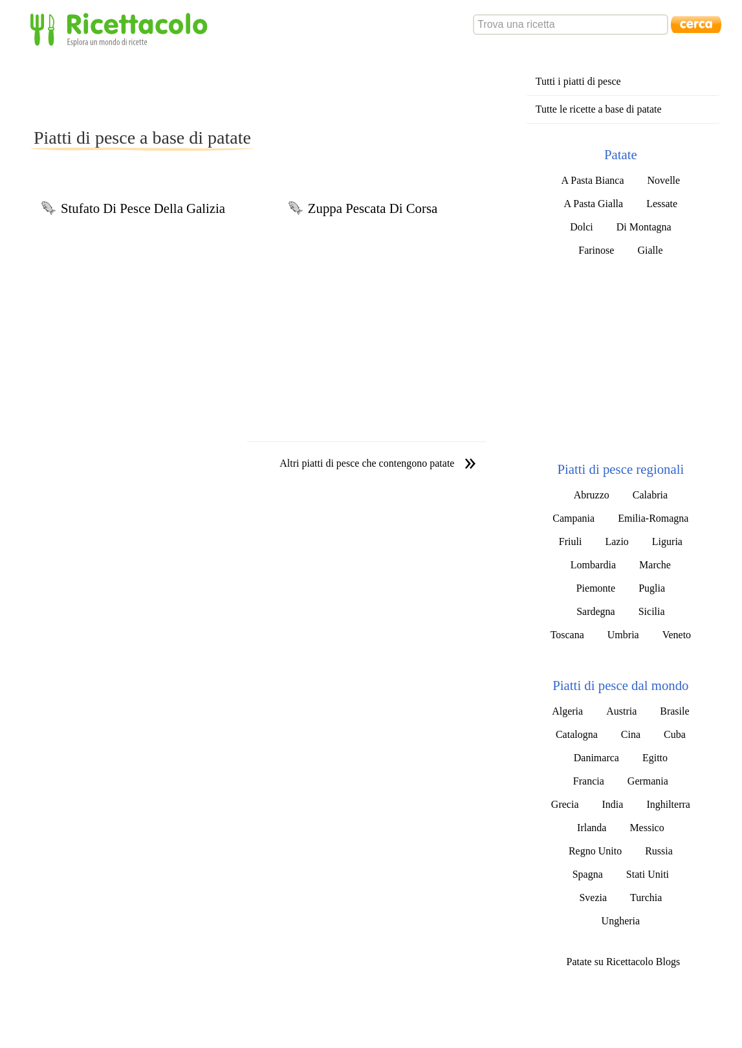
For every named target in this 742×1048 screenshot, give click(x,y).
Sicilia (651, 611)
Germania (647, 780)
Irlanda (591, 827)
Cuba (675, 734)
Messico (646, 827)
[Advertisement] (266, 87)
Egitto (655, 757)
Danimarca (596, 757)
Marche (655, 564)
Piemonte (595, 588)
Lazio (616, 541)
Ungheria (621, 920)
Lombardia (593, 564)
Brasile (674, 711)
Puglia (651, 588)
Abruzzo (591, 494)
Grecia (565, 804)
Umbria (623, 634)
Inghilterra (668, 804)
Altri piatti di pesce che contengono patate (366, 463)
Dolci (581, 226)
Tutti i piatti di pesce (578, 81)
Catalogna (577, 734)
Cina (630, 734)
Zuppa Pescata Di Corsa (372, 208)
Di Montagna (644, 226)
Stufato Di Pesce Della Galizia (143, 208)
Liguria (667, 541)
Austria (621, 711)
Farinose (596, 250)
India (613, 804)
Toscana (567, 634)
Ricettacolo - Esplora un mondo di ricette (121, 29)
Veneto (676, 634)
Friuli (570, 541)
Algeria (567, 711)
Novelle (663, 180)
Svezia (593, 897)
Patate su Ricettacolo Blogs (624, 961)
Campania (573, 518)
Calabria (650, 494)
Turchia (646, 897)
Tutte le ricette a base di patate (599, 109)
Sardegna (595, 611)
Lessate (661, 203)
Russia (659, 850)
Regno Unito (595, 850)
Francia (588, 780)
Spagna (588, 874)
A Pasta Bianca (593, 180)
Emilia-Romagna (653, 518)
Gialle (649, 250)
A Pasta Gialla (594, 203)
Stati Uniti (647, 874)
